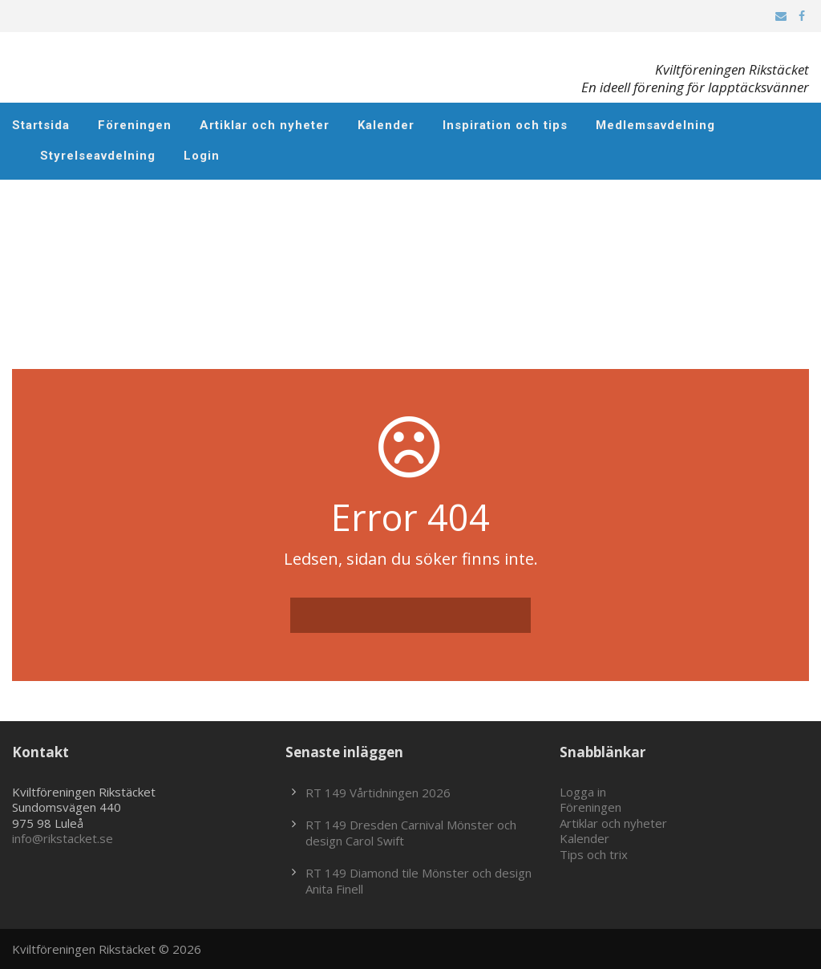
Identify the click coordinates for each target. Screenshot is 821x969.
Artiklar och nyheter (265, 125)
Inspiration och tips (505, 125)
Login (202, 155)
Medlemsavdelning (655, 125)
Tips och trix (594, 854)
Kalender (386, 125)
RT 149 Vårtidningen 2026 (378, 793)
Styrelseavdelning (98, 155)
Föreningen (135, 125)
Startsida (41, 125)
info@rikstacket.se (62, 838)
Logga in (583, 792)
